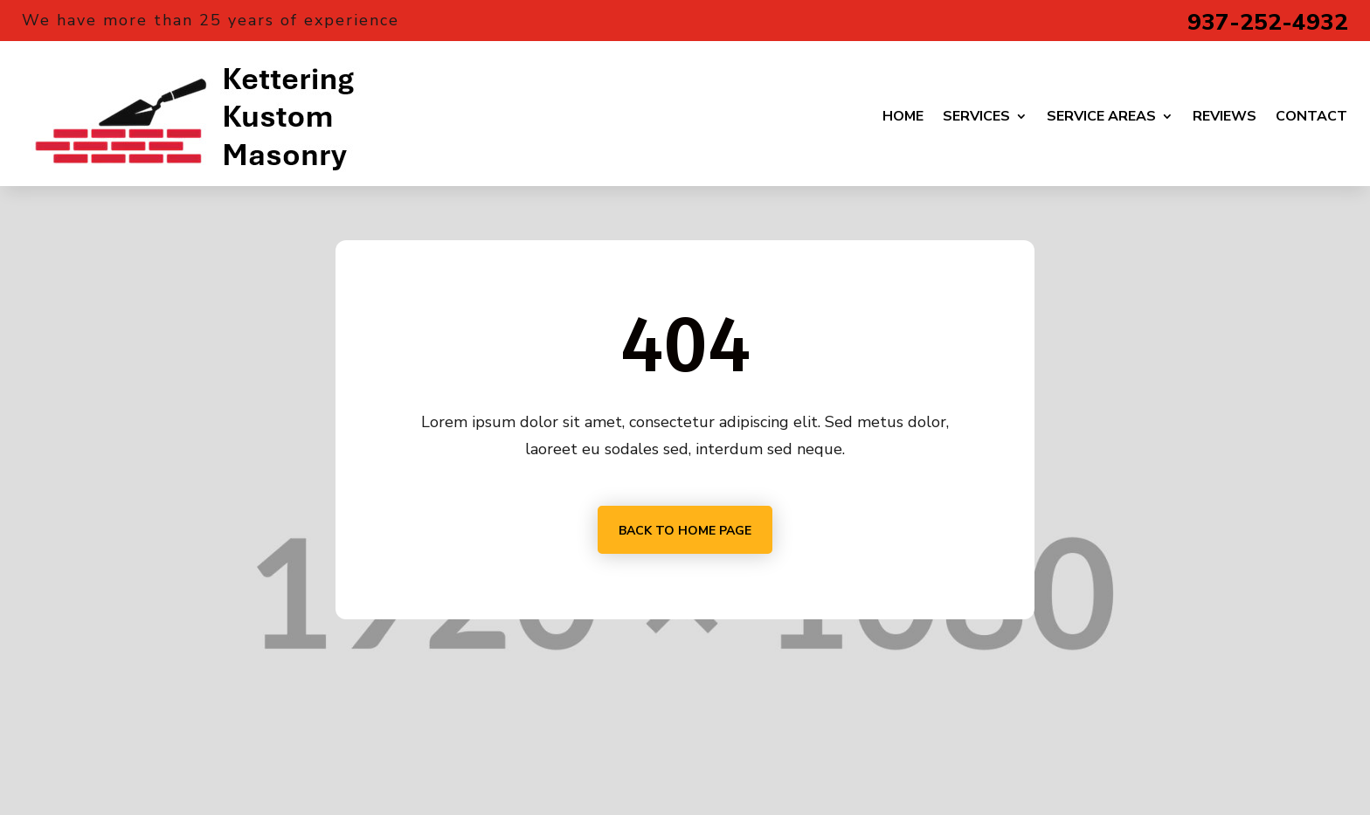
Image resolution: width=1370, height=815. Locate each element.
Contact (1311, 116)
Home (903, 116)
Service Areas (1101, 116)
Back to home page (685, 530)
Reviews (1224, 116)
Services (976, 116)
